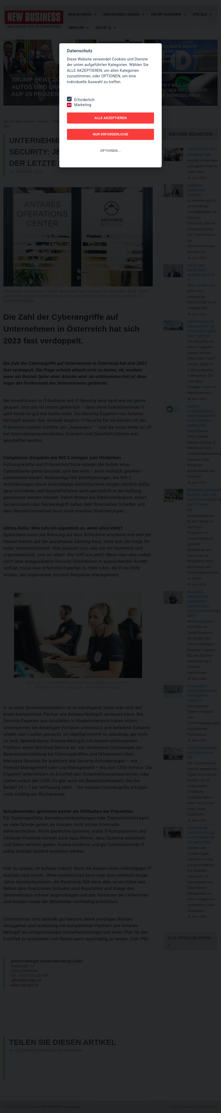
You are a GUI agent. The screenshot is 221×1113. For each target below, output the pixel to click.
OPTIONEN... (110, 151)
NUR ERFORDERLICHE (110, 134)
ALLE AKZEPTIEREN (110, 118)
